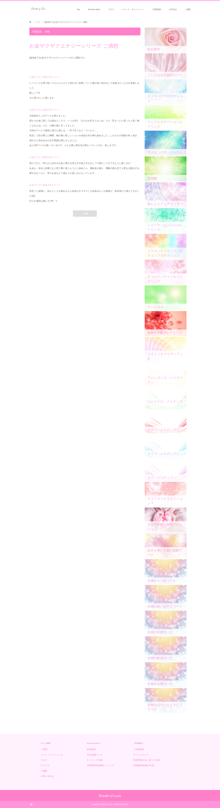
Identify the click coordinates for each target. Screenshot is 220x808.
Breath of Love (110, 796)
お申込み (173, 9)
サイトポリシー (141, 755)
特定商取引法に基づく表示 (146, 760)
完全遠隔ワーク (95, 755)
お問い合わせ (47, 776)
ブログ (111, 9)
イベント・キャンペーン (133, 9)
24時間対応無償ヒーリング (100, 765)
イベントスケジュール (52, 755)
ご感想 (188, 9)
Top (78, 9)
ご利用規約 (156, 9)
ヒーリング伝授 (95, 760)
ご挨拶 (44, 749)
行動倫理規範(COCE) (144, 765)
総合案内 (91, 749)
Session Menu (94, 9)
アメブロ (45, 765)
